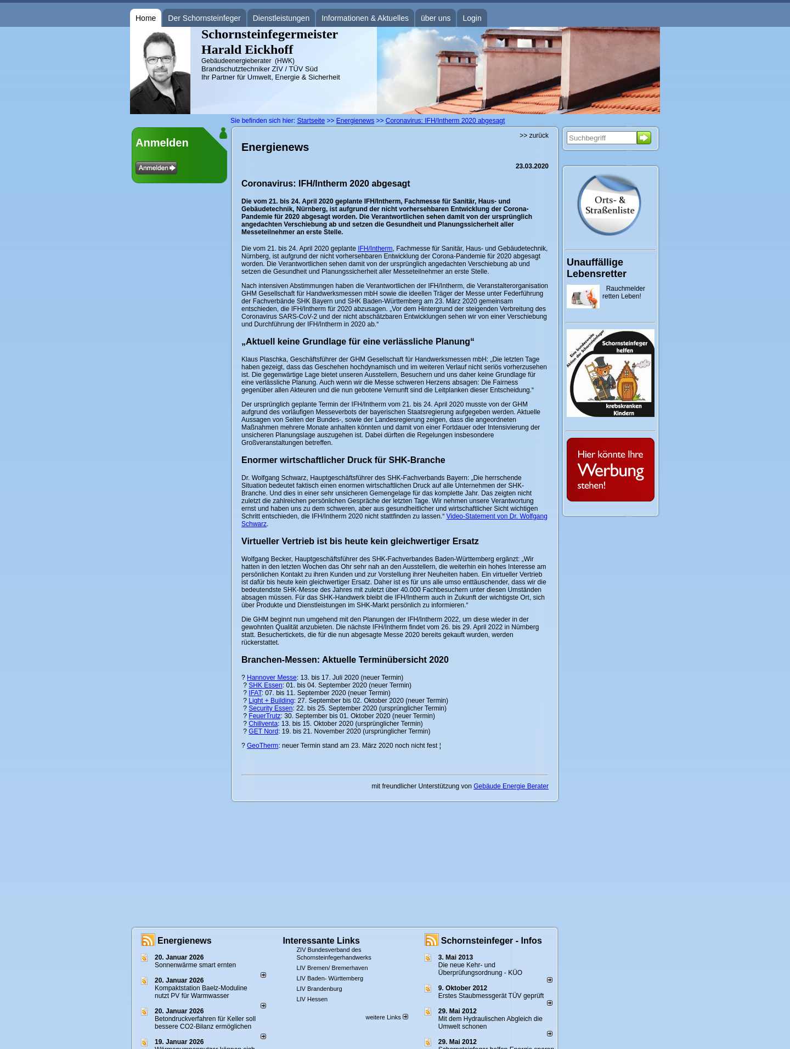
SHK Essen (265, 685)
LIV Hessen (312, 999)
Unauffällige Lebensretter (597, 268)
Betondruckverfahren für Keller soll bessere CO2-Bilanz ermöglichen (205, 1022)
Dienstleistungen (281, 18)
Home (146, 18)
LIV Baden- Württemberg (329, 978)
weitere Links (386, 1017)
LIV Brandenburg (319, 988)
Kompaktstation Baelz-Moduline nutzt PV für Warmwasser (201, 992)
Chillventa (263, 723)
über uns (435, 18)
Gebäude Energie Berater (511, 786)
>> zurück (534, 135)
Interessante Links (321, 940)
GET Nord (263, 731)
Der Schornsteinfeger (204, 18)
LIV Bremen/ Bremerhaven (332, 968)
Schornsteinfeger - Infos (491, 940)
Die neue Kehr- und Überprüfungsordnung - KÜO (480, 969)
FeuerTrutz (264, 716)
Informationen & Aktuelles (365, 18)
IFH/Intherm (375, 248)
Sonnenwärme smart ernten (195, 965)
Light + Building (271, 700)
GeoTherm (262, 745)
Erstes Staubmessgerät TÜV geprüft (491, 996)
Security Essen (270, 708)
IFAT (255, 693)
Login (471, 18)
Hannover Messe (272, 677)
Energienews (184, 940)
